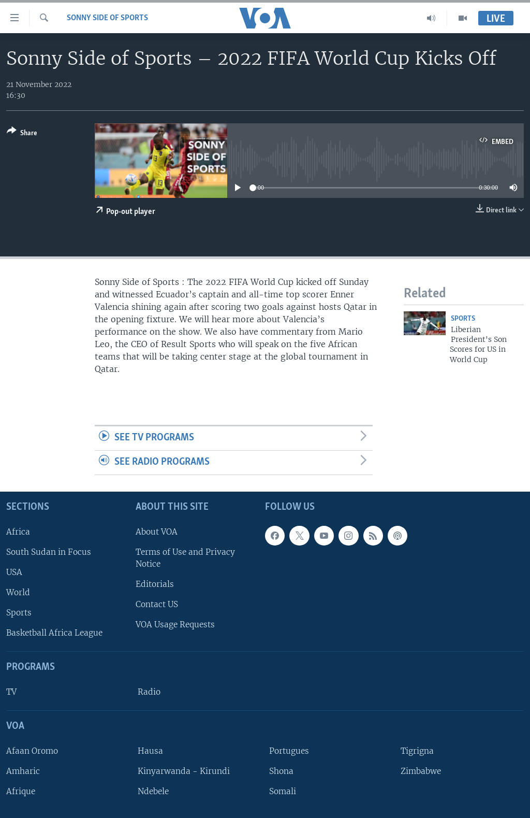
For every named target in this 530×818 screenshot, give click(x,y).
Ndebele (153, 791)
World (18, 592)
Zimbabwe (421, 771)
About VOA (157, 532)
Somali (282, 791)
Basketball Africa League (54, 633)
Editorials (155, 584)
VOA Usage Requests (175, 624)
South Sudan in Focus (48, 552)
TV (11, 692)
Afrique (20, 791)
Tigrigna (417, 751)
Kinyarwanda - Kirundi (184, 771)
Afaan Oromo (32, 751)
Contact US (157, 604)
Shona (281, 771)
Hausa (150, 751)
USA (14, 572)
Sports (463, 319)
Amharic (23, 771)
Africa (18, 532)
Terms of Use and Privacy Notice (185, 558)
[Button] (22, 134)
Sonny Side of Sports (107, 18)
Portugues (289, 751)
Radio (149, 692)
